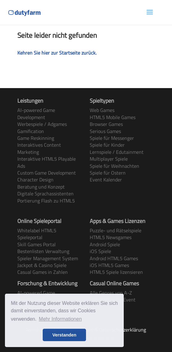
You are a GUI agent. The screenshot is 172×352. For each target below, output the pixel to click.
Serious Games (105, 131)
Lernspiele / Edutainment (117, 152)
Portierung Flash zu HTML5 (46, 200)
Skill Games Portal (36, 244)
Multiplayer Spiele (109, 159)
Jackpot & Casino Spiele (42, 265)
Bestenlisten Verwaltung (43, 251)
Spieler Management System (47, 258)
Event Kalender (106, 179)
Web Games (102, 110)
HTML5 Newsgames (110, 237)
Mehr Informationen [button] (60, 319)
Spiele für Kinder (107, 145)
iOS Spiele (100, 251)
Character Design (35, 179)
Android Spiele (105, 244)
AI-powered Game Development (36, 113)
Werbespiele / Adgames (42, 124)
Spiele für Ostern (108, 172)
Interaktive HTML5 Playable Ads (46, 162)
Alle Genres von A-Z (111, 292)
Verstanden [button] (64, 334)
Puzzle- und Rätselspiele (115, 230)
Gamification (30, 131)
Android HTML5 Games (114, 258)
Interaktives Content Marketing (39, 148)
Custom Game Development (46, 172)
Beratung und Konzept (41, 186)
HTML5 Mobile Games (112, 117)
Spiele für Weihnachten (114, 166)
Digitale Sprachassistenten (45, 193)
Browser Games (106, 124)
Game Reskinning (35, 138)
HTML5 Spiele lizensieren (116, 272)
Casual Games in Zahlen (42, 272)
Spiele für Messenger (112, 138)
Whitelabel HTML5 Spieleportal (36, 234)
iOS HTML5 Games (109, 265)
